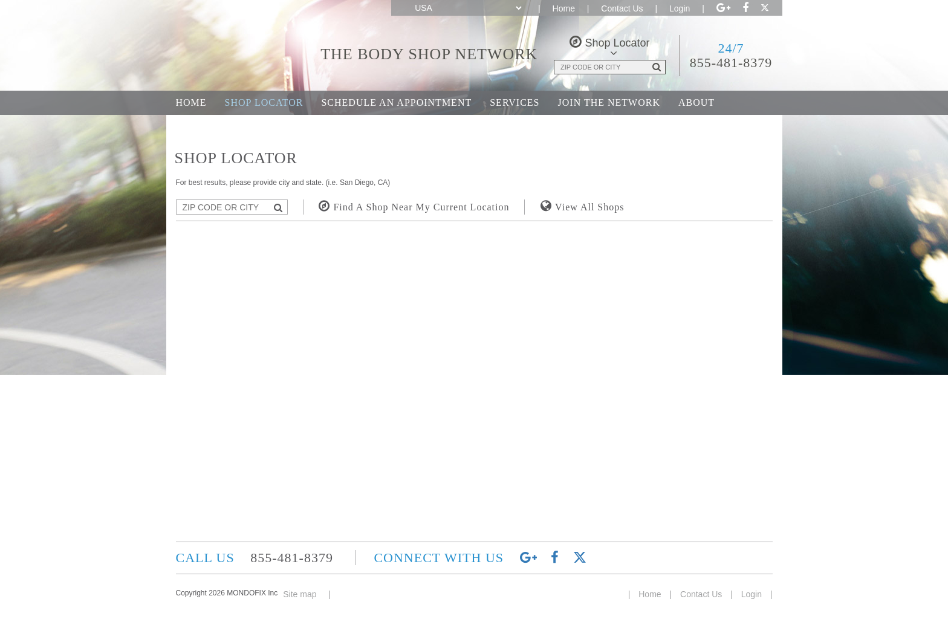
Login (679, 8)
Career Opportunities (239, 126)
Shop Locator (264, 102)
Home (564, 8)
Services (514, 102)
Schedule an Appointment (396, 102)
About (696, 102)
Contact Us (622, 8)
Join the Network (609, 102)
